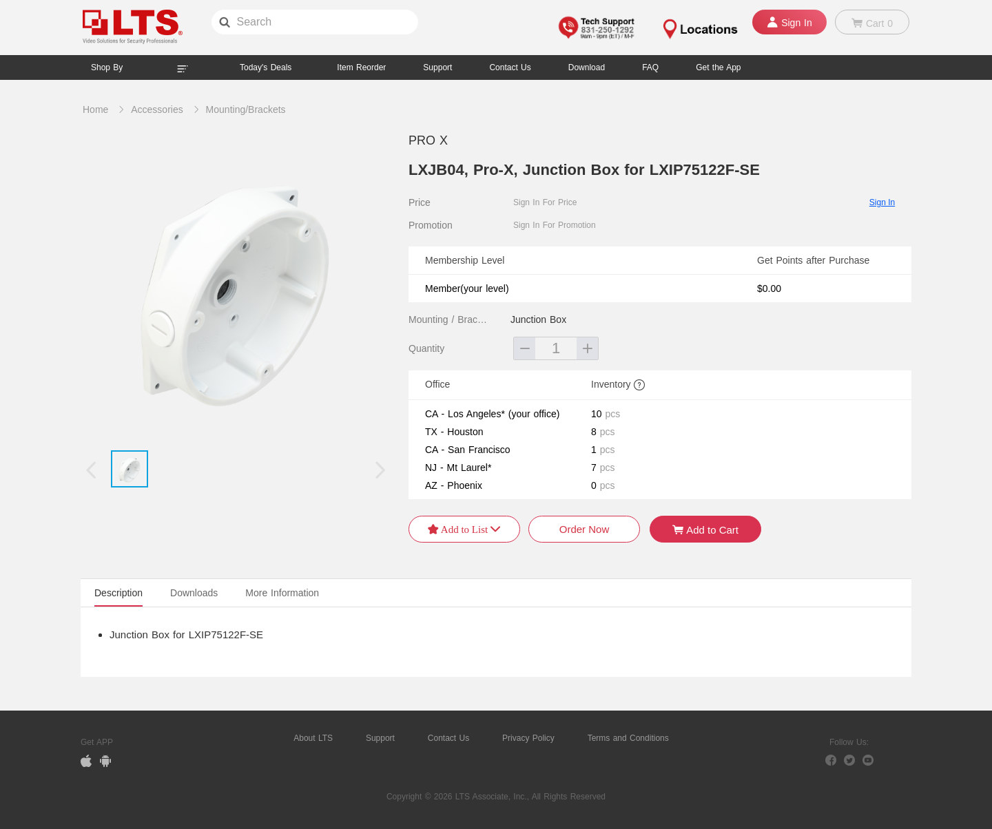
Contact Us (448, 738)
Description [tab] (118, 592)
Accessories (157, 109)
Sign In (882, 202)
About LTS (313, 738)
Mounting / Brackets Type (450, 319)
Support (437, 67)
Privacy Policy (528, 738)
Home (95, 109)
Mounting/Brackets (246, 109)
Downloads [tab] (194, 592)
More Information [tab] (282, 592)
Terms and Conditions (628, 738)
